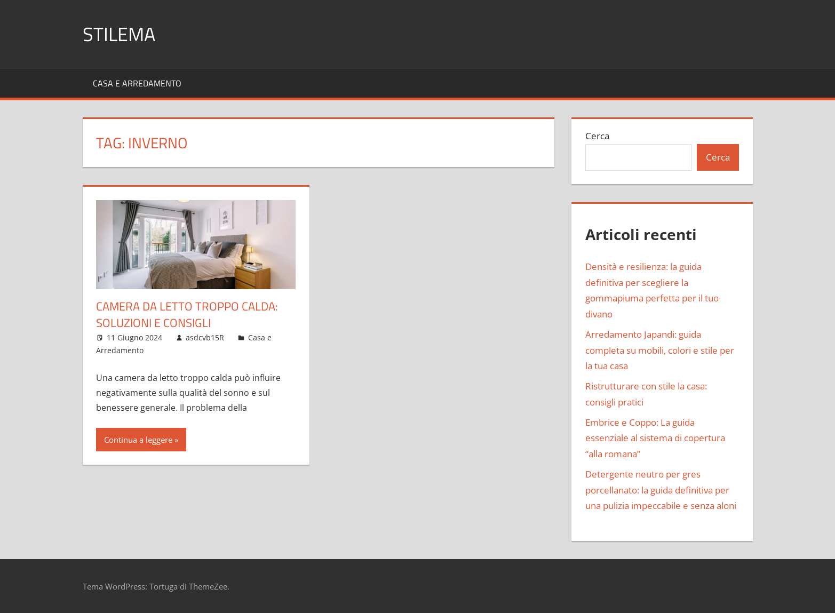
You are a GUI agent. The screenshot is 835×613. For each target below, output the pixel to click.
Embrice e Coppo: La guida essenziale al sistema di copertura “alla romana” (655, 438)
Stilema (119, 34)
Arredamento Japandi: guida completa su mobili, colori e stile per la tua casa (659, 350)
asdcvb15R (205, 337)
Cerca (597, 136)
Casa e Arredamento (137, 83)
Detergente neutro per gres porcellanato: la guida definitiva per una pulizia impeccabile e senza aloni (660, 490)
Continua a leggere (138, 439)
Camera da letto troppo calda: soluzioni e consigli (187, 314)
